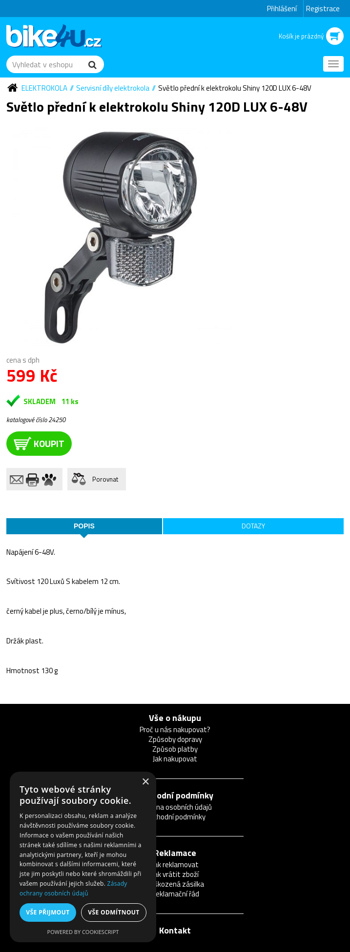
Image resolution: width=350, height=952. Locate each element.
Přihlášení (282, 8)
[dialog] (83, 857)
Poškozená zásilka (175, 884)
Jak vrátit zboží (175, 874)
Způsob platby (175, 749)
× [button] (145, 782)
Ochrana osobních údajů (175, 807)
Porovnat (105, 479)
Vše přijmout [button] (47, 912)
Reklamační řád (175, 893)
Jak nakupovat (175, 758)
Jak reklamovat (175, 864)
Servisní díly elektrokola (112, 88)
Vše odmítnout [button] (113, 912)
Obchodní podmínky (175, 795)
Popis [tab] (84, 526)
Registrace (323, 8)
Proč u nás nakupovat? (175, 729)
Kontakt (175, 930)
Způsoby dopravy (175, 739)
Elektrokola (44, 88)
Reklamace (175, 852)
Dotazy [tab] (253, 526)
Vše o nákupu (175, 717)
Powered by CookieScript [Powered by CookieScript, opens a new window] (83, 931)
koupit (39, 443)
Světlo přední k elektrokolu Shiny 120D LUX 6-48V (234, 88)
